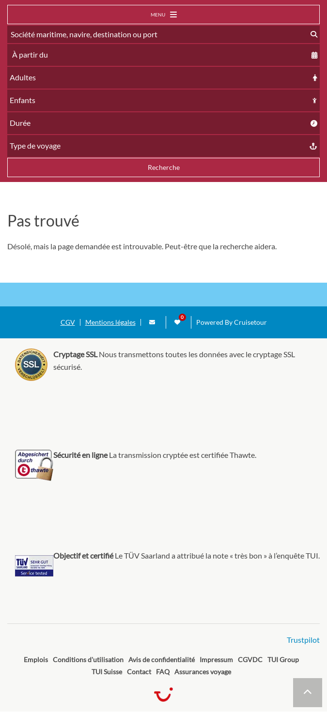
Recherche (164, 167)
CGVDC (250, 659)
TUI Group (283, 659)
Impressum (216, 659)
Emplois (36, 659)
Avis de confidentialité (161, 659)
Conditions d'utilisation (88, 659)
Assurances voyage (202, 671)
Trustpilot (303, 639)
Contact (139, 671)
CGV (68, 322)
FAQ (163, 671)
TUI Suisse (107, 671)
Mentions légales (110, 322)
